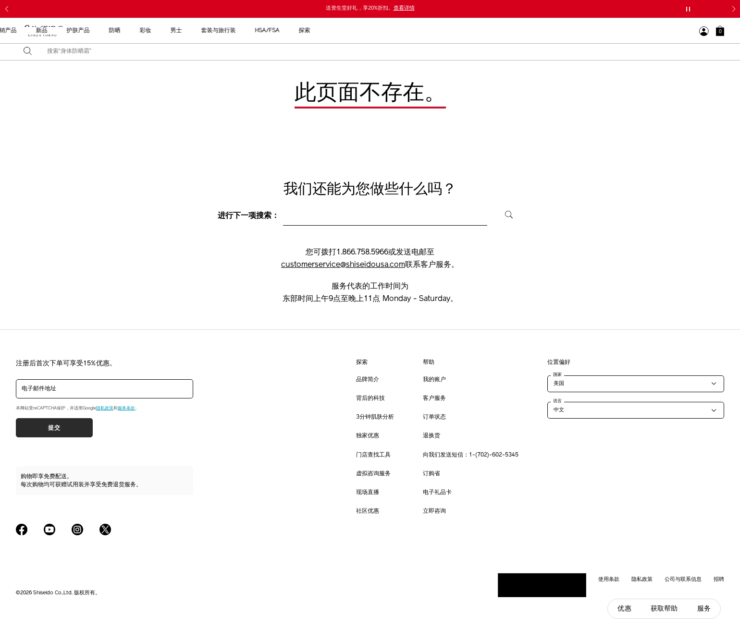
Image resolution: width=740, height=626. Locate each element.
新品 (298, 31)
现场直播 (367, 492)
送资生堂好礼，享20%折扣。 (370, 8)
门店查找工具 (373, 455)
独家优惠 (367, 436)
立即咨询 (434, 511)
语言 (557, 400)
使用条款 (608, 579)
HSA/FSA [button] (524, 31)
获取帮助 (664, 608)
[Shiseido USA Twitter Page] (105, 529)
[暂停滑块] (688, 9)
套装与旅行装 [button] (475, 31)
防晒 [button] (371, 31)
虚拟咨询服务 (373, 474)
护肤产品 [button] (334, 31)
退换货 (431, 436)
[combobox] (378, 52)
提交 (54, 427)
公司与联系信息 (683, 579)
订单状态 (434, 417)
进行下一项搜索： (248, 216)
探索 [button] (561, 31)
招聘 (719, 579)
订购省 (431, 474)
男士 (433, 31)
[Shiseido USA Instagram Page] (77, 529)
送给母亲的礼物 (205, 31)
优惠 (624, 608)
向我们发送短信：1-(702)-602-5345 (470, 455)
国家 (557, 374)
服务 (704, 608)
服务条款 (126, 408)
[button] (720, 30)
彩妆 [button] (402, 31)
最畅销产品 (259, 31)
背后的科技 (370, 398)
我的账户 (434, 380)
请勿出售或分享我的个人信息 (542, 585)
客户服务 (434, 398)
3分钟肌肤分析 (375, 417)
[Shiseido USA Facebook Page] (21, 529)
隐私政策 (104, 408)
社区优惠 (367, 511)
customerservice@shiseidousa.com (343, 265)
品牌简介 (367, 380)
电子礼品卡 (437, 492)
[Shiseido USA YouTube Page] (49, 529)
